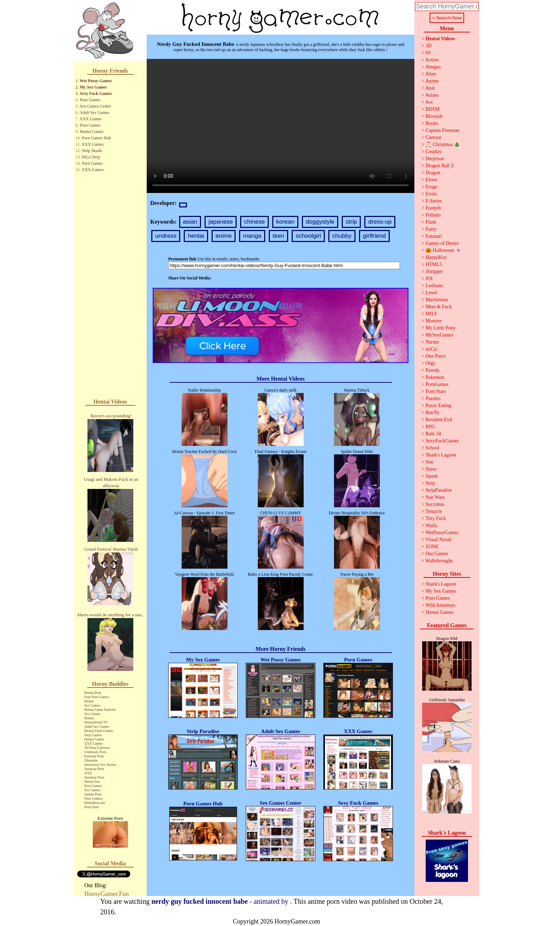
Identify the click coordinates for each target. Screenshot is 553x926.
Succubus (434, 504)
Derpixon (434, 158)
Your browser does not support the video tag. (280, 126)
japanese (220, 221)
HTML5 (433, 264)
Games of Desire (441, 243)
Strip (430, 483)
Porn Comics (93, 798)
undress (165, 235)
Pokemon (434, 377)
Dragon (432, 172)
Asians (432, 95)
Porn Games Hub (96, 137)
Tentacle (433, 511)
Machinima (436, 299)
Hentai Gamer (92, 131)
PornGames (436, 384)
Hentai (89, 701)
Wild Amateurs (440, 605)
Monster (433, 320)
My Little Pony (440, 328)
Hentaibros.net (94, 803)
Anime (432, 81)
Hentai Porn (92, 693)
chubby (342, 235)
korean (285, 221)
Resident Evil (438, 419)
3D (428, 45)
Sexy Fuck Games (96, 93)
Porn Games (90, 99)
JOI (428, 278)
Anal (430, 88)
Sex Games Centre (95, 106)
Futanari (433, 236)
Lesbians (434, 285)
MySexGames (439, 335)
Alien (430, 74)
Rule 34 (433, 433)
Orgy (430, 363)
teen (278, 235)
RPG (430, 426)
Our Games (436, 553)
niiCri (431, 349)
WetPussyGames (441, 532)
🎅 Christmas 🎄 (442, 144)
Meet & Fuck (438, 306)
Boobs (431, 123)
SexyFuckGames (442, 440)
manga (252, 235)
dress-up (379, 221)
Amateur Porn (94, 769)
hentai (196, 235)
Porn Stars (91, 807)
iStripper (434, 271)
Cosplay (433, 151)
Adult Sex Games (94, 112)
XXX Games (91, 118)
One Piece (435, 356)
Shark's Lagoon (440, 455)
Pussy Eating (438, 405)
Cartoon (433, 137)
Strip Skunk (92, 150)
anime (223, 235)
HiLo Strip (91, 157)
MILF (431, 313)
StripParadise (438, 490)
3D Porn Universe (97, 748)
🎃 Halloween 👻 (443, 250)
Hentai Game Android (99, 710)
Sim (429, 462)
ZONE (431, 546)
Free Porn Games (96, 697)
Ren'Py (432, 412)
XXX (88, 773)
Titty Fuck (435, 518)
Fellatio (432, 215)
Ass (429, 102)
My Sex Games (93, 87)
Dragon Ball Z (439, 165)
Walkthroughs (439, 560)
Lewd (431, 292)
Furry (430, 229)
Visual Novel (438, 539)
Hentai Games (94, 739)
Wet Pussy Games (96, 80)
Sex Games (92, 705)
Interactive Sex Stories (100, 765)
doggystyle (320, 221)
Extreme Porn (94, 756)
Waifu (431, 525)
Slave (430, 469)
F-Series (433, 201)
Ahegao (433, 66)
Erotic (431, 193)
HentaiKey (436, 257)
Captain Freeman (442, 130)
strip (351, 221)
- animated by (220, 901)
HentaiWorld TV (96, 722)
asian (190, 221)
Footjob (433, 208)
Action (432, 59)
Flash (430, 222)
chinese (254, 221)
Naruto (432, 342)
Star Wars (434, 497)
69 (427, 52)
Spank (431, 476)
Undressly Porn (95, 752)
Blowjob (433, 116)
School (432, 447)
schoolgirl (308, 235)
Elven (431, 179)
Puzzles (432, 398)
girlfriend (374, 235)
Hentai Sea (92, 781)
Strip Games (93, 735)
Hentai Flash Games (98, 731)
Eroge (431, 186)
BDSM (432, 109)
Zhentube (91, 760)
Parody (432, 370)
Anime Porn (93, 794)
